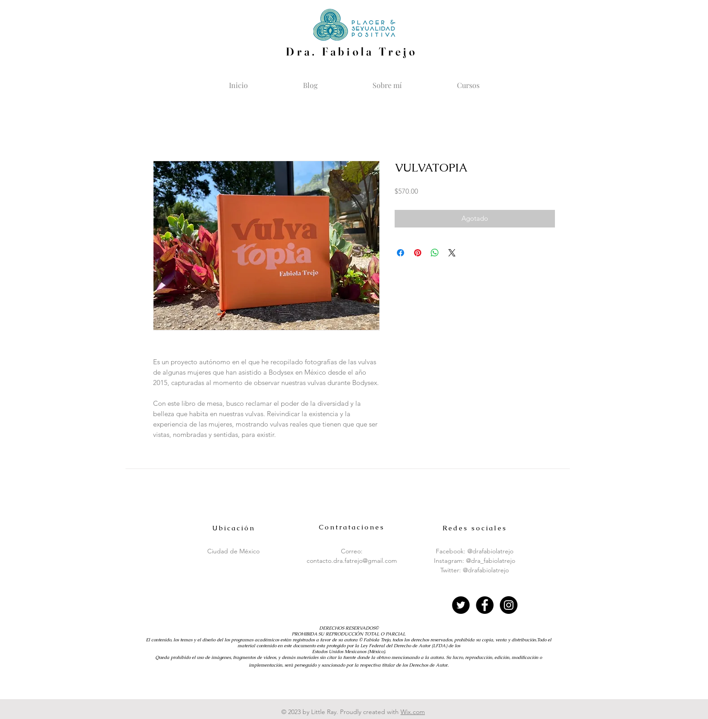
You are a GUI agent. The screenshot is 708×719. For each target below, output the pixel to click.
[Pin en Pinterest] (417, 252)
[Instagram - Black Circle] (508, 605)
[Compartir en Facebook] (400, 252)
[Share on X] (452, 252)
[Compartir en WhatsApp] (434, 252)
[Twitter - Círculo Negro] (461, 605)
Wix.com (413, 712)
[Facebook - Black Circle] (485, 605)
